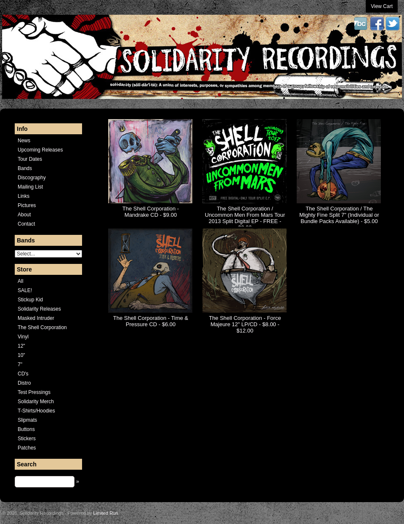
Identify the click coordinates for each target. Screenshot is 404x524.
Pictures (27, 205)
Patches (27, 448)
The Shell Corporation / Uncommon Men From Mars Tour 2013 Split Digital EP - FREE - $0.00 (245, 218)
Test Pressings (34, 392)
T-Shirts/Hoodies (36, 411)
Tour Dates (30, 159)
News (24, 141)
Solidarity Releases (39, 309)
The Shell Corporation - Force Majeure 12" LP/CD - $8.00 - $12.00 (245, 324)
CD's (23, 374)
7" (20, 364)
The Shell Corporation (42, 327)
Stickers (27, 439)
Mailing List (30, 187)
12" (21, 346)
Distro (24, 383)
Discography (32, 178)
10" (21, 355)
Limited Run (105, 513)
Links (23, 196)
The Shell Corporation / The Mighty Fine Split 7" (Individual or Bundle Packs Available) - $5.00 (339, 214)
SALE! (25, 290)
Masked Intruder (36, 318)
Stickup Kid (30, 300)
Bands (25, 168)
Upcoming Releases (40, 150)
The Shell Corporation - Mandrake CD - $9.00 (150, 211)
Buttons (26, 429)
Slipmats (27, 420)
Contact (26, 224)
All (20, 281)
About (24, 215)
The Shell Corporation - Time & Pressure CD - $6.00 (150, 321)
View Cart (382, 6)
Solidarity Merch (36, 401)
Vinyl (23, 337)
